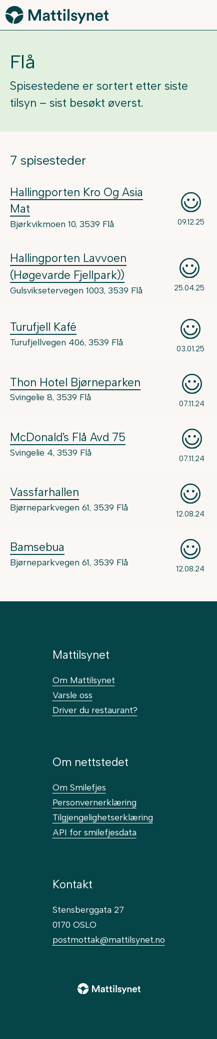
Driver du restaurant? (95, 710)
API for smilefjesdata (94, 832)
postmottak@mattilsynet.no (108, 939)
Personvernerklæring (94, 802)
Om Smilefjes (79, 787)
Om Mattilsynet (83, 680)
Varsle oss (72, 695)
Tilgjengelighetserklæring (102, 817)
